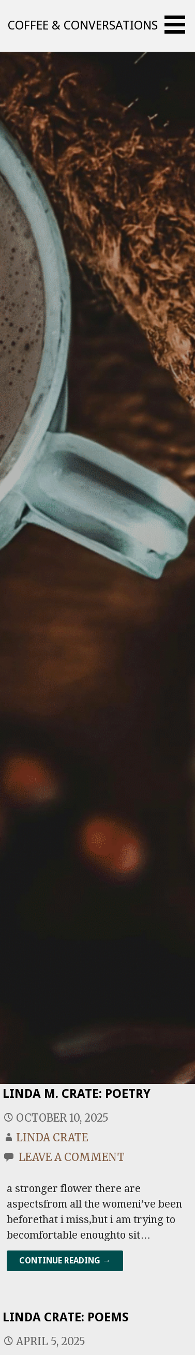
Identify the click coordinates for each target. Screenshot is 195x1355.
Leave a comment (72, 1157)
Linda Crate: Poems (66, 1317)
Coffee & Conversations (83, 25)
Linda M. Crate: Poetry (77, 1093)
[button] (178, 24)
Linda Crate (52, 1137)
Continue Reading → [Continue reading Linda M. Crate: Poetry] (65, 1260)
